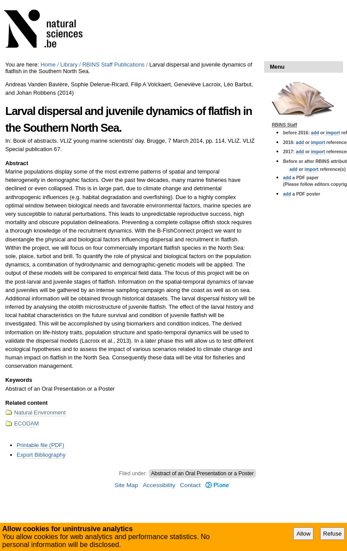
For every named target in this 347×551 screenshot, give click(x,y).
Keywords (18, 380)
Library (69, 64)
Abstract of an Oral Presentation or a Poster (202, 473)
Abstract (16, 163)
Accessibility (159, 485)
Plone (217, 485)
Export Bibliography (41, 454)
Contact (190, 485)
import (332, 132)
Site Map (126, 485)
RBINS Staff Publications (113, 64)
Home (48, 64)
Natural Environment (40, 412)
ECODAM (26, 423)
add (315, 132)
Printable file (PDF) (40, 445)
